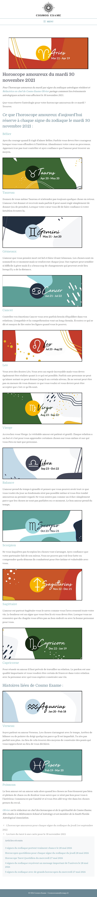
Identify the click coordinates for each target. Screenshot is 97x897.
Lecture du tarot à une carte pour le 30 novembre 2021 (36, 834)
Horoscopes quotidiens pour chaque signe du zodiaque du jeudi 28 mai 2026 (47, 853)
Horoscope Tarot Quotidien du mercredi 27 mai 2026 (34, 858)
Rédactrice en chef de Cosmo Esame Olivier (26, 91)
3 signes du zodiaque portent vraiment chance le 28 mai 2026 (38, 848)
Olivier (6, 810)
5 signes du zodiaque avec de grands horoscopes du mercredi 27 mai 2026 (45, 872)
